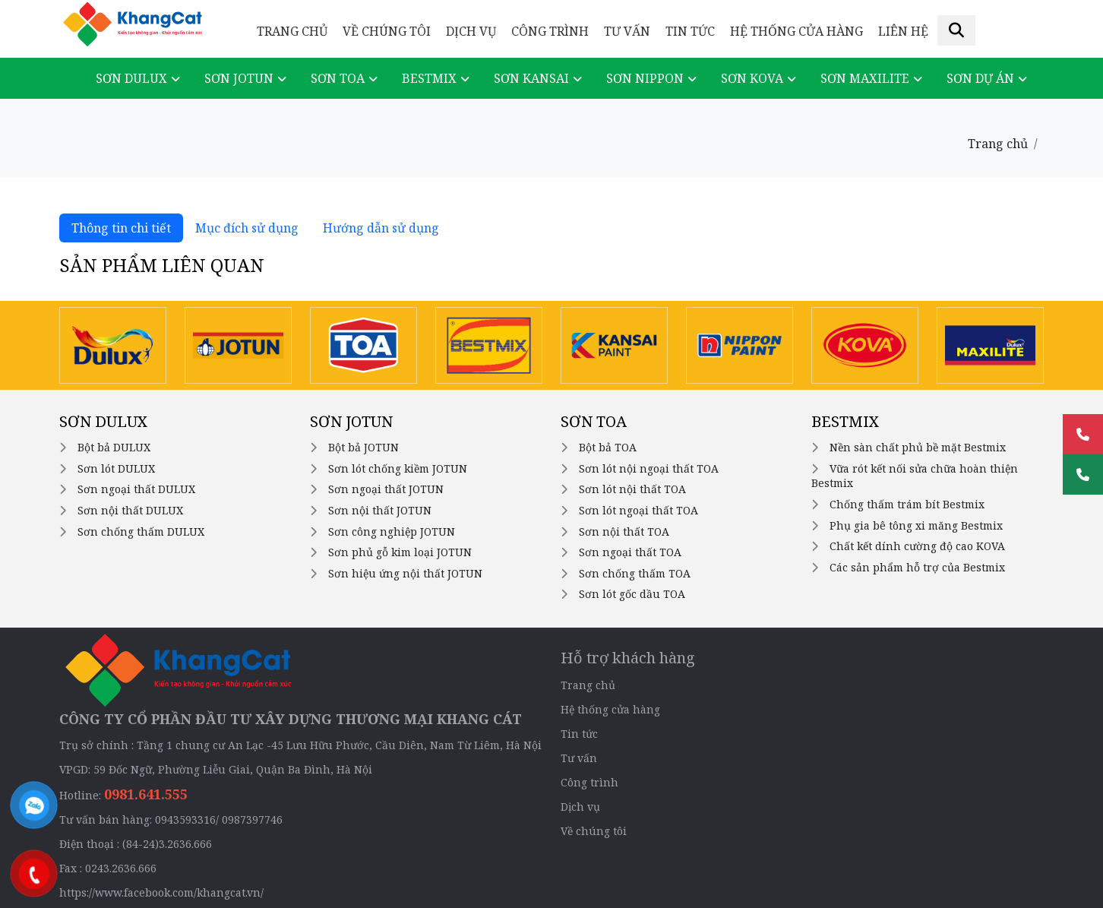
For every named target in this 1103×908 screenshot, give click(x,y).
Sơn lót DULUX (116, 468)
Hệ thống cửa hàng (796, 31)
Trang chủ (292, 31)
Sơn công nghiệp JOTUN (391, 531)
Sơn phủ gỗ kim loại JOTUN (400, 552)
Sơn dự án (980, 78)
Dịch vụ (471, 31)
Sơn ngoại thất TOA (630, 552)
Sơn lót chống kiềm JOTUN (397, 468)
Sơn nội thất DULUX (130, 510)
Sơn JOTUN (238, 78)
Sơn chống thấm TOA (635, 573)
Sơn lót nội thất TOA (632, 489)
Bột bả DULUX (113, 447)
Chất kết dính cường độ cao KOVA (917, 546)
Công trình (550, 31)
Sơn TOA (338, 78)
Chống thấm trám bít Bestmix (907, 504)
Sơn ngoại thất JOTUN (386, 489)
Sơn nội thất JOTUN (379, 510)
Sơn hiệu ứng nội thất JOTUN (405, 573)
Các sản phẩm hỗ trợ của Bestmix (917, 567)
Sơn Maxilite (864, 78)
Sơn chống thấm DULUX (140, 531)
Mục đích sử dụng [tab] (247, 228)
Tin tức (690, 31)
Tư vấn (627, 31)
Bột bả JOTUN (363, 447)
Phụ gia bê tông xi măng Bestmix (916, 525)
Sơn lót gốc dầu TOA (632, 594)
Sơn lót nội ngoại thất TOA (649, 468)
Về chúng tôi (387, 31)
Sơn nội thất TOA (624, 531)
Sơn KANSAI (531, 78)
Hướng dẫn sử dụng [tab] (381, 228)
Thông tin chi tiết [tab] (121, 228)
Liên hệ (903, 31)
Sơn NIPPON (645, 78)
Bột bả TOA (608, 447)
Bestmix (429, 78)
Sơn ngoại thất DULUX (136, 489)
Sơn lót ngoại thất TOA (638, 510)
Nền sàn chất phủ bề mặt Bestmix (918, 447)
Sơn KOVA (752, 78)
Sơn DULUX (131, 78)
